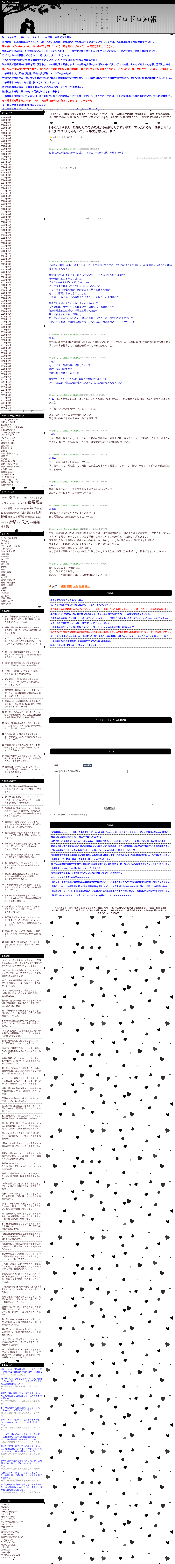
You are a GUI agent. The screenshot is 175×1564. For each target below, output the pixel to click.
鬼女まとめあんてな (10, 1532)
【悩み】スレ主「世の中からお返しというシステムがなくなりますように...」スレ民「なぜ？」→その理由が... (97, 730)
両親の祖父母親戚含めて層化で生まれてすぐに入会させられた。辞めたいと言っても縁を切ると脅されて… (21, 1236)
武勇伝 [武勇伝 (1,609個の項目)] (11, 517)
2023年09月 (6, 198)
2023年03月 (6, 214)
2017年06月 (6, 395)
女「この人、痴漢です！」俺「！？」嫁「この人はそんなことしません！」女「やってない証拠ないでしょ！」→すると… (21, 1081)
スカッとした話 (8, 432)
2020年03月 (6, 308)
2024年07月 (6, 172)
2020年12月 (6, 285)
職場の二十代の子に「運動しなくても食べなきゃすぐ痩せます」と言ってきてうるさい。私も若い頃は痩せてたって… (21, 1206)
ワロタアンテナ (8, 1527)
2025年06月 (6, 143)
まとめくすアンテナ (10, 1557)
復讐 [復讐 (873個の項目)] (10, 513)
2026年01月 (6, 125)
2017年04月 (6, 400)
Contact (15, 2)
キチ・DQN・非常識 (10, 427)
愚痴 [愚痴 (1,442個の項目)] (29, 512)
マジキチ (5, 438)
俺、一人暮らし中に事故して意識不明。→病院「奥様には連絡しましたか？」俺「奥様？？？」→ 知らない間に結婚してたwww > (141, 115)
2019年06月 (6, 332)
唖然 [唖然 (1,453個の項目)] (10, 508)
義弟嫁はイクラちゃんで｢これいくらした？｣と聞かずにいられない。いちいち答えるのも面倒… (23, 769)
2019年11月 (6, 319)
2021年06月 (6, 269)
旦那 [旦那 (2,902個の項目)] (39, 512)
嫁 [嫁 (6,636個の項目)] (31, 508)
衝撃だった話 (7, 482)
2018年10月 (6, 353)
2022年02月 (6, 248)
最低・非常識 (7, 466)
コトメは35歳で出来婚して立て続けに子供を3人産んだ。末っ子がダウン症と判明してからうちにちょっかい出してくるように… (22, 963)
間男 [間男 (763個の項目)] (31, 522)
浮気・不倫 (6, 479)
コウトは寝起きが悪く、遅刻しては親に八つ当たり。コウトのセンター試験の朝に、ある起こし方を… (23, 725)
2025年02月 (6, 154)
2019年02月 (6, 343)
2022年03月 (6, 246)
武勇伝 (4, 472)
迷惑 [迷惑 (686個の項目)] (18, 522)
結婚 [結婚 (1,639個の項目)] (27, 517)
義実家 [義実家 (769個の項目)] (38, 517)
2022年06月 (6, 238)
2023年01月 (6, 219)
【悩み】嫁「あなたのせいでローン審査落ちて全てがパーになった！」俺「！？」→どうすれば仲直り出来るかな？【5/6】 (102, 739)
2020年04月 (6, 306)
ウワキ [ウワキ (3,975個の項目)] (14, 497)
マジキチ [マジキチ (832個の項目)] (13, 503)
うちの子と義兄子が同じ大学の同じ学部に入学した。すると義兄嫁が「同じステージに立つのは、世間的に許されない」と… (21, 1266)
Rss (8, 2)
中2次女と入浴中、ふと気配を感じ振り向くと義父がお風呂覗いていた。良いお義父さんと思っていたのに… (22, 1033)
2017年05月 (6, 398)
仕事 (63, 586)
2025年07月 (6, 141)
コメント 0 (78, 137)
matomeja (5, 1552)
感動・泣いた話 (8, 464)
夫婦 (3, 451)
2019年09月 (6, 324)
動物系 (4, 448)
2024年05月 (6, 177)
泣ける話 (5, 474)
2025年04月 (6, 149)
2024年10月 (6, 164)
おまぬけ (5, 424)
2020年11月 (6, 287)
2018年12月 (6, 348)
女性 (75, 586)
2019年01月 (6, 345)
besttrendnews (7, 1534)
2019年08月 (6, 327)
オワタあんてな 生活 (10, 1555)
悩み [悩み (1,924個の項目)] (23, 512)
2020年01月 (6, 314)
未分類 (4, 469)
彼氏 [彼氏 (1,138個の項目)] (6, 513)
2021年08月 (6, 264)
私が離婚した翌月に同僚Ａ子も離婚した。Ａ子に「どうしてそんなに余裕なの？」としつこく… (22, 682)
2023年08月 (6, 201)
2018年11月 (6, 350)
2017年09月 (6, 387)
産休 (87, 586)
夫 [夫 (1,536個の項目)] (18, 508)
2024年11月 (6, 162)
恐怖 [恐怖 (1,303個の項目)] (14, 513)
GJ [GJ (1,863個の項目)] (6, 497)
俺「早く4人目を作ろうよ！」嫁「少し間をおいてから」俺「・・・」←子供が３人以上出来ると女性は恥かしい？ (22, 1381)
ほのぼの (5, 435)
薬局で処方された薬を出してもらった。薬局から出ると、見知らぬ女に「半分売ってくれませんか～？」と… (21, 1299)
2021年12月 (6, 253)
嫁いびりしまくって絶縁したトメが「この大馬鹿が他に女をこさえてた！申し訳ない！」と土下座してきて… (21, 1256)
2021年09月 (6, 261)
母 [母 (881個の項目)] (16, 517)
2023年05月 (6, 209)
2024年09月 (6, 167)
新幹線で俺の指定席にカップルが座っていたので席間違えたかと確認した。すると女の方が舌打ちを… (23, 876)
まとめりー (6, 1547)
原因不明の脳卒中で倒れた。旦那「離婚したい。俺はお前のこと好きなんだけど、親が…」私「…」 (23, 693)
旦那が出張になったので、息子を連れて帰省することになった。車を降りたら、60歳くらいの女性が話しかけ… (21, 1156)
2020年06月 (6, 301)
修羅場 (4, 443)
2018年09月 (6, 356)
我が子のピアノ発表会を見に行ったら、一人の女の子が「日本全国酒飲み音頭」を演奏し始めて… (23, 898)
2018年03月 (6, 371)
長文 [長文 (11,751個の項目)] (25, 521)
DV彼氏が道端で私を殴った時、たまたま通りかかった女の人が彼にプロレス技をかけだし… (23, 887)
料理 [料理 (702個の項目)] (33, 513)
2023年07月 (6, 204)
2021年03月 (6, 277)
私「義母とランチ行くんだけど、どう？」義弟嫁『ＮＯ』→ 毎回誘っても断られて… (22, 865)
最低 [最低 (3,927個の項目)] (4, 517)
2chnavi (4, 1529)
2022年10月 (6, 227)
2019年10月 (6, 322)
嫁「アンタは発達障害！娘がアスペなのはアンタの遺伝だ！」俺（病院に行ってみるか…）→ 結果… (23, 654)
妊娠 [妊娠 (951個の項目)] (21, 508)
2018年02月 (6, 374)
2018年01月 (6, 377)
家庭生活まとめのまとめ (12, 1537)
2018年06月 (6, 363)
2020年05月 (6, 303)
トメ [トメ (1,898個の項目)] (40, 497)
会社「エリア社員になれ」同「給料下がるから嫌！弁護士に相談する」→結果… (22, 944)
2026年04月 (6, 117)
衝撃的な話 (6, 485)
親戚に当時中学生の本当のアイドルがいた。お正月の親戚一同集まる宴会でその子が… (23, 835)
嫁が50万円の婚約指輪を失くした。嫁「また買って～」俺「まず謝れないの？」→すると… (22, 846)
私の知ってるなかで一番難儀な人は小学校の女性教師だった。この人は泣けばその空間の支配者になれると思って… (23, 715)
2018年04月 (6, 369)
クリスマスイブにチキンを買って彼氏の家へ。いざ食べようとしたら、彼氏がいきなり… (20, 1422)
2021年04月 (6, 274)
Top (3, 2)
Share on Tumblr (87, 765)
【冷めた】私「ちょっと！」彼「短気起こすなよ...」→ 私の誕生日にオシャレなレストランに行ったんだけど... (97, 726)
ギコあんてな (7, 1539)
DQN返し (5, 422)
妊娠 (81, 586)
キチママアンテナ (9, 1519)
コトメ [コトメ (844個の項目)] (26, 498)
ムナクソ (5, 440)
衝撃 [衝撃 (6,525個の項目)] (12, 522)
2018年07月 (6, 361)
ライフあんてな (8, 1542)
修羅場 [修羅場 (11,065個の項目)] (33, 502)
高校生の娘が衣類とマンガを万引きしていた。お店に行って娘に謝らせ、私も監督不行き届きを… (21, 1196)
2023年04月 (6, 211)
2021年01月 (6, 282)
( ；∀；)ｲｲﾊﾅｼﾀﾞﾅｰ (9, 420)
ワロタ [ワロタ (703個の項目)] (19, 503)
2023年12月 (6, 191)
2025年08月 (6, 138)
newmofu (5, 1507)
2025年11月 (6, 130)
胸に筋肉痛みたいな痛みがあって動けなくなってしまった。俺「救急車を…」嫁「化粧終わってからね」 (21, 1322)
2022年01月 (6, 251)
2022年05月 (6, 240)
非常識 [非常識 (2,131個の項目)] (5, 526)
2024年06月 (6, 175)
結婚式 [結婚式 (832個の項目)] (32, 517)
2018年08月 (6, 358)
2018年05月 (6, 366)
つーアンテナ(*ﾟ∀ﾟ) (9, 1511)
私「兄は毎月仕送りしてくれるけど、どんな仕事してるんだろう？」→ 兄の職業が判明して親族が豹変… (22, 800)
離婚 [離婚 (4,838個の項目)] (36, 522)
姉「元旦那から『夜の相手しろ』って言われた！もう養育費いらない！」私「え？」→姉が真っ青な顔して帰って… (21, 1216)
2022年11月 (6, 225)
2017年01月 (6, 408)
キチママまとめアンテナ (12, 1522)
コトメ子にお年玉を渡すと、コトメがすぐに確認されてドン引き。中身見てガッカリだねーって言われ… (21, 1342)
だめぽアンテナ (8, 1516)
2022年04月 (6, 243)
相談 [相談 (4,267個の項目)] (21, 517)
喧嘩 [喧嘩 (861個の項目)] (14, 509)
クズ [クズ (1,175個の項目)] (22, 498)
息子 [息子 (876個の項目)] (19, 513)
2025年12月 (6, 128)
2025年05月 (6, 146)
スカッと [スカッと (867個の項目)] (33, 498)
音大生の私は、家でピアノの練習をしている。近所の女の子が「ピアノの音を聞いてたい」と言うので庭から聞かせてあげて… (21, 1126)
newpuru (5, 1509)
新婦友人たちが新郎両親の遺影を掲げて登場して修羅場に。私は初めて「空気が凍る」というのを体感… (23, 704)
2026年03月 (6, 120)
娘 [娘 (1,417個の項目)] (28, 508)
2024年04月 (6, 180)
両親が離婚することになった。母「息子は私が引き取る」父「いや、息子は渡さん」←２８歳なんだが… (23, 758)
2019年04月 (6, 337)
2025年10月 (6, 133)
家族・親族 (6, 453)
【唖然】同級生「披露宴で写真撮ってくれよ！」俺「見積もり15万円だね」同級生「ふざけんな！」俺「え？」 (97, 743)
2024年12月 (6, 159)
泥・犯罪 (5, 477)
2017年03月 (6, 403)
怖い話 (4, 459)
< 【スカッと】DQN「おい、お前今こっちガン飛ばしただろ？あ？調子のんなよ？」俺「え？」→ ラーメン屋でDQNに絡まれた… (79, 116)
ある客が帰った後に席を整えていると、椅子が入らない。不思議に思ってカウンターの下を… (23, 736)
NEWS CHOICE (8, 1545)
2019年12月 (6, 316)
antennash (5, 1514)
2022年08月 (6, 232)
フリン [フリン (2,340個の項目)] (5, 502)
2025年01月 (6, 156)
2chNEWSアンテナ (10, 1550)
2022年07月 (6, 235)
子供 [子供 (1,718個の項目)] (36, 508)
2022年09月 (6, 230)
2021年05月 (6, 272)
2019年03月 (6, 340)
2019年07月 (6, 329)
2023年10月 (6, 196)
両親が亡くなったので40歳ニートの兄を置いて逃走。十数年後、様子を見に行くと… (23, 933)
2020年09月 (6, 293)
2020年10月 (6, 290)
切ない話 (5, 445)
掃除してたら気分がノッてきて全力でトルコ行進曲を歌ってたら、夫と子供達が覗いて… (21, 1146)
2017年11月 (6, 382)
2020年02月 (6, 311)
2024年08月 (6, 170)
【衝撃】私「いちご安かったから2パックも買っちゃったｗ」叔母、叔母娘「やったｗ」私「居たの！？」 (95, 735)
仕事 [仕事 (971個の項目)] (25, 503)
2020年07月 (6, 298)
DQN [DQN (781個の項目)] (3, 498)
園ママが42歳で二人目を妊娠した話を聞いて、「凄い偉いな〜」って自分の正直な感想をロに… (21, 1136)
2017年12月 (6, 379)
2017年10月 (6, 384)
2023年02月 (6, 217)
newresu (5, 1504)
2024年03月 (6, 183)
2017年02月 (6, 405)
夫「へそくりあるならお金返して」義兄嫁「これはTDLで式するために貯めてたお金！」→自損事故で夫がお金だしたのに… (20, 1437)
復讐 (3, 456)
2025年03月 (6, 151)
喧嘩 (69, 586)
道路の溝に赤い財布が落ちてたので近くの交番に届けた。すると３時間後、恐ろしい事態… (23, 630)
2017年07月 (6, 392)
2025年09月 (6, 136)
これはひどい (7, 430)
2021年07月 (6, 267)
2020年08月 (6, 295)
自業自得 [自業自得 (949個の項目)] (4, 522)
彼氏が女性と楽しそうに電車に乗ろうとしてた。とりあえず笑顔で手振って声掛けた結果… (21, 1186)
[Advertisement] (81, 190)
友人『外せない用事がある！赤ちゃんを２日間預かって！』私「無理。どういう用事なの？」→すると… (23, 619)
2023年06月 (6, 206)
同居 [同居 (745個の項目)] (5, 508)
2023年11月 (6, 193)
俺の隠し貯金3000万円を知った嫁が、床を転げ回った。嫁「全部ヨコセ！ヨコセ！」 (23, 789)
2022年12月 (6, 222)
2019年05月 (6, 335)
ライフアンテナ (8, 1524)
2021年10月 (6, 259)
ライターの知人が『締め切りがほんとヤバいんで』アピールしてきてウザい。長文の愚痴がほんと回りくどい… (21, 973)
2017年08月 (6, 390)
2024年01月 (6, 188)
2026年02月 (6, 122)
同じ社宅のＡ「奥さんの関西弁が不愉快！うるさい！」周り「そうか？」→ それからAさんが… (22, 747)
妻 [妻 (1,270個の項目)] (25, 508)
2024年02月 (6, 185)
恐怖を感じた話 (8, 461)
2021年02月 (6, 280)
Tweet (52, 140)
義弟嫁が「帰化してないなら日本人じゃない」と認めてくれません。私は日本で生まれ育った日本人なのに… (23, 824)
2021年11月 (6, 256)
